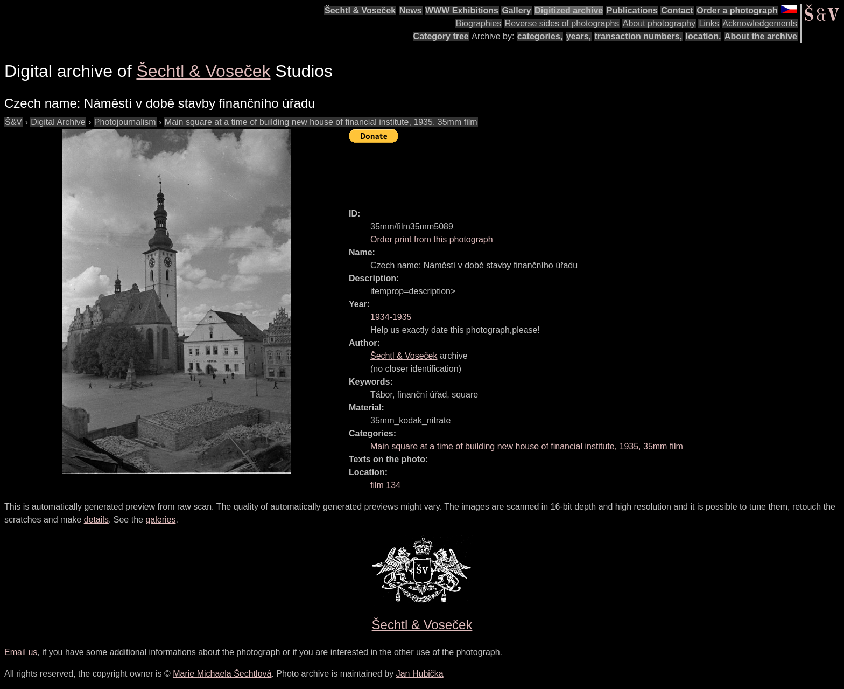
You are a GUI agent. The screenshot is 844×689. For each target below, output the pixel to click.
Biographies (479, 23)
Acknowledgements (759, 23)
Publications (632, 10)
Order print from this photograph (431, 239)
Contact (677, 10)
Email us (20, 652)
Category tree (441, 36)
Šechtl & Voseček (360, 10)
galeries (160, 519)
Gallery (516, 10)
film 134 (385, 485)
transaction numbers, (638, 36)
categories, (539, 36)
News (410, 10)
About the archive (761, 36)
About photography (659, 23)
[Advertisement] (545, 171)
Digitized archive (568, 10)
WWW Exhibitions (461, 10)
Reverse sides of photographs (562, 23)
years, (578, 36)
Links (709, 23)
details (96, 519)
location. (703, 36)
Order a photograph (737, 10)
